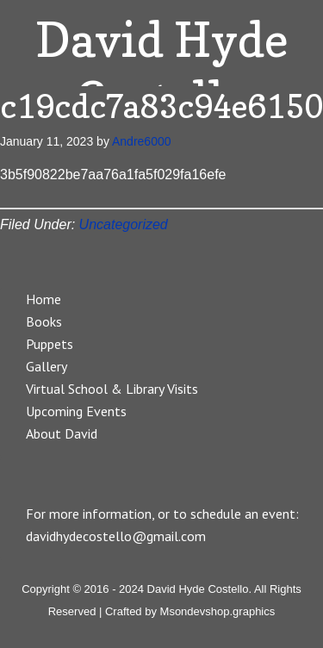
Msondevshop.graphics (218, 611)
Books (44, 321)
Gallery (46, 366)
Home (43, 299)
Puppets (49, 343)
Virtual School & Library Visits (112, 388)
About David (61, 433)
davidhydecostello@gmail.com (116, 536)
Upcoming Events (76, 411)
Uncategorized (123, 224)
